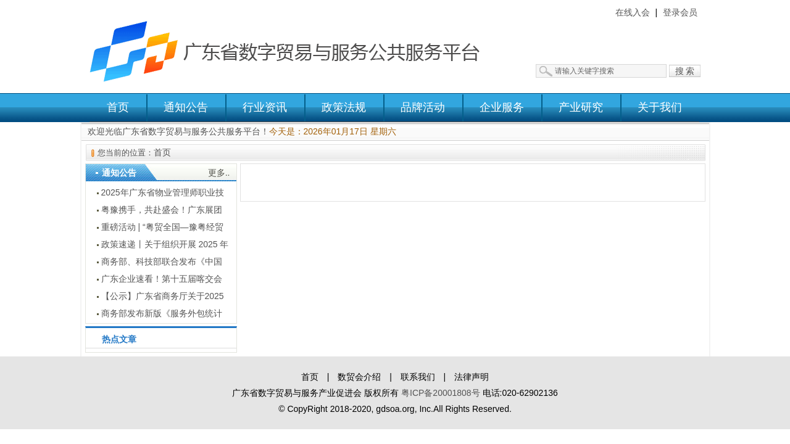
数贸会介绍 (359, 377)
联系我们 (418, 377)
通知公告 (186, 107)
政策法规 (344, 107)
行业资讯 (265, 107)
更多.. (219, 173)
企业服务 (502, 107)
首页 (118, 107)
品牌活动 (423, 107)
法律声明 (471, 377)
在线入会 (632, 12)
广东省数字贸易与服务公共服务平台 (293, 46)
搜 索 (685, 71)
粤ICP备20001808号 (440, 393)
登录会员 (680, 12)
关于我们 (660, 107)
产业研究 (581, 107)
